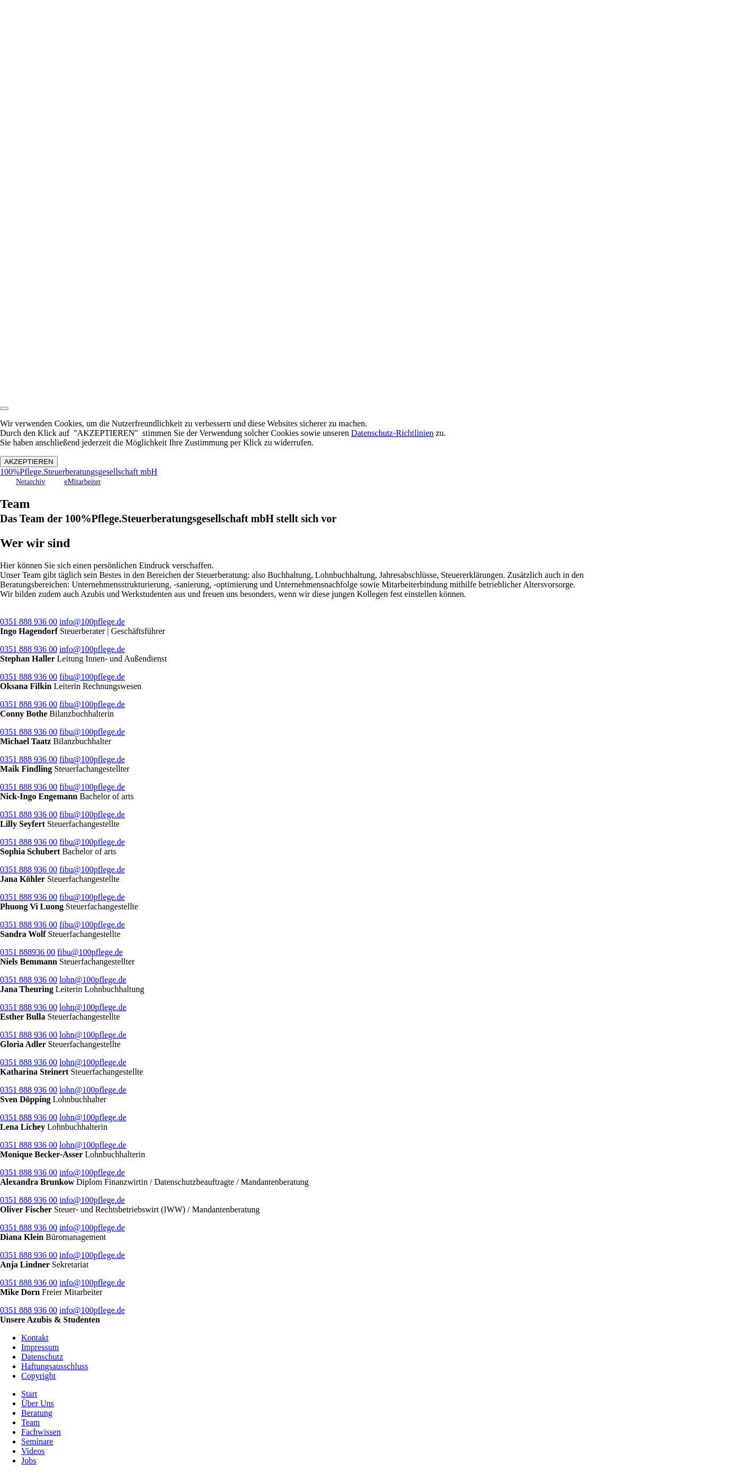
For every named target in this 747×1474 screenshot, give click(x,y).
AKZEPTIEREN (29, 462)
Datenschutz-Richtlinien (392, 432)
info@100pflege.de (92, 621)
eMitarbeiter (82, 482)
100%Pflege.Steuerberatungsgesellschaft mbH (78, 471)
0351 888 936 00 (28, 621)
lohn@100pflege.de (92, 979)
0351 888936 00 (27, 952)
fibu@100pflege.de (92, 676)
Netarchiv (30, 482)
